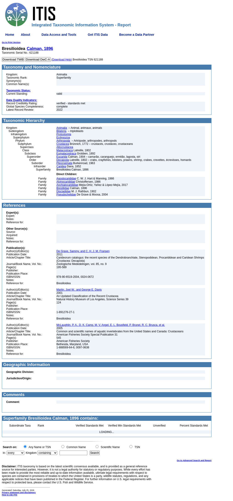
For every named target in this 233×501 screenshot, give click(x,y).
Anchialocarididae (67, 185)
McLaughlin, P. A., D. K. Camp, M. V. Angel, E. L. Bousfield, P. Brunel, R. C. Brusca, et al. (110, 325)
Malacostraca (64, 150)
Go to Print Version (11, 42)
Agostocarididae (66, 178)
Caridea (61, 166)
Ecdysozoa (63, 137)
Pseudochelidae (66, 194)
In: (4, 452)
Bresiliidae (62, 188)
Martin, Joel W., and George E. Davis (78, 289)
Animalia (61, 127)
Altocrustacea (64, 147)
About (25, 34)
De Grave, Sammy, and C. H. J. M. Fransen (83, 251)
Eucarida (61, 156)
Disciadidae (63, 191)
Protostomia (63, 134)
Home (9, 34)
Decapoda (62, 160)
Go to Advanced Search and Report (194, 460)
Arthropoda (63, 140)
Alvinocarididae (65, 181)
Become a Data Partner (136, 34)
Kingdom (31, 452)
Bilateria (61, 131)
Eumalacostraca (66, 153)
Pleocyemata (64, 163)
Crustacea (62, 144)
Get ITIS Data (98, 34)
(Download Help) (61, 59)
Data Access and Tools (58, 34)
